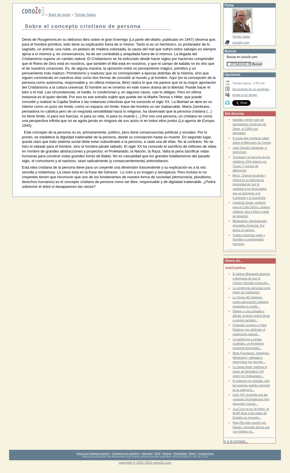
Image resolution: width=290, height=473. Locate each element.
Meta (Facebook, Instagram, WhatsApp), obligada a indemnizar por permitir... (251, 358)
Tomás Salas (85, 14)
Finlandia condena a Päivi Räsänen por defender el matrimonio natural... (249, 330)
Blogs (192, 453)
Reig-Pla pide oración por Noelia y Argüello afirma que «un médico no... (251, 427)
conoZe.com (241, 42)
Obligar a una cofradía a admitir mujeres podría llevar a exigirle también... (251, 316)
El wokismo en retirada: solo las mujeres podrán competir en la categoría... (251, 385)
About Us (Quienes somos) (93, 453)
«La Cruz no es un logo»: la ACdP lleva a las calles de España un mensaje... (251, 413)
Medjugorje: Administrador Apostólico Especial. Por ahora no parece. (250, 225)
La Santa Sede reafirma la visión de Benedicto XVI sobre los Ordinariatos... (250, 371)
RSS (158, 453)
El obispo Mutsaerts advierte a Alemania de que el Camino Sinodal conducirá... (251, 278)
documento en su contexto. (251, 89)
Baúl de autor (60, 14)
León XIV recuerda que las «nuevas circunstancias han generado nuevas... (251, 399)
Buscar (167, 453)
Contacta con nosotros (126, 453)
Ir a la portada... (236, 441)
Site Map (147, 453)
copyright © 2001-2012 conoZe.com (145, 462)
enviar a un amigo (244, 94)
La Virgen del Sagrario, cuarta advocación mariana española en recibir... (250, 302)
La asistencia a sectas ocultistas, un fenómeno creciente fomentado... (248, 344)
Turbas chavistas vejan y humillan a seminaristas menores (249, 240)
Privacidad (180, 453)
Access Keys (206, 453)
